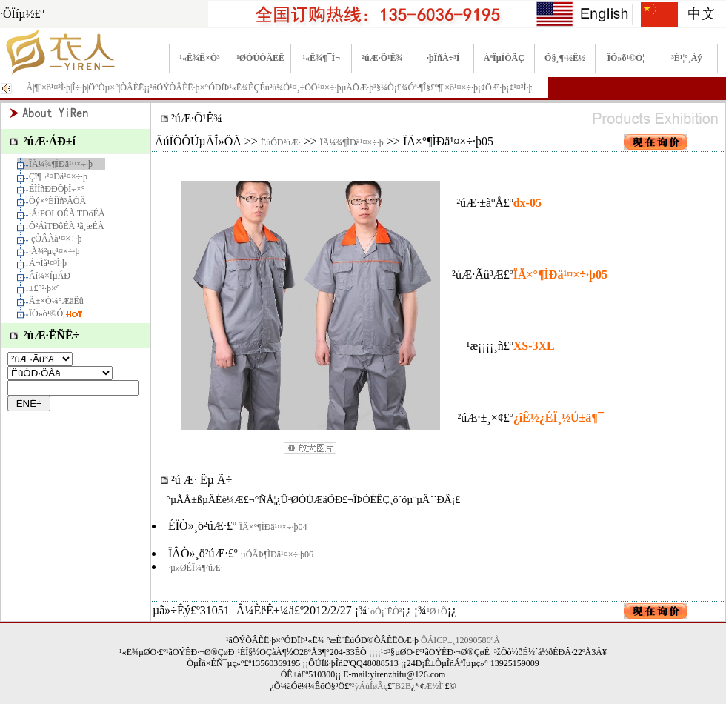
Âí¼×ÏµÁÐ (49, 275)
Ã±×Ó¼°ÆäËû (56, 301)
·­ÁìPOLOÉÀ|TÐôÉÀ (67, 213)
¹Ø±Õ (437, 611)
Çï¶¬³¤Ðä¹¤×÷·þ (58, 176)
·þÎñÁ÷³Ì (443, 58)
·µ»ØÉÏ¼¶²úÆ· (195, 567)
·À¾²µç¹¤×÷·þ (54, 251)
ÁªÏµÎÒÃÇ (504, 58)
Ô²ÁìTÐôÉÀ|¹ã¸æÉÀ (66, 226)
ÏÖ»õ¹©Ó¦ (626, 58)
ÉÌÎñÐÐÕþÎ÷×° (56, 189)
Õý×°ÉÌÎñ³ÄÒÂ (57, 201)
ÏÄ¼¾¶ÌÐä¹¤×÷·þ (61, 164)
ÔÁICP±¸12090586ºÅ (460, 640)
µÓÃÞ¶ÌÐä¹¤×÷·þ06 (277, 554)
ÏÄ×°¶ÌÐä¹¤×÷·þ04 (273, 527)
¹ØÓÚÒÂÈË (260, 58)
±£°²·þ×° (44, 288)
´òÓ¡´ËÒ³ (384, 611)
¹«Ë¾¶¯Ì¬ (322, 58)
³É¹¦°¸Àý (686, 58)
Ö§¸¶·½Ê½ (564, 58)
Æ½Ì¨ (434, 686)
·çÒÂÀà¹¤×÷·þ (55, 238)
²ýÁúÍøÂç (369, 686)
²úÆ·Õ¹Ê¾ (382, 58)
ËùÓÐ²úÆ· (281, 142)
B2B (403, 686)
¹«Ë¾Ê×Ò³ (199, 58)
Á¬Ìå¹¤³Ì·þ (48, 263)
